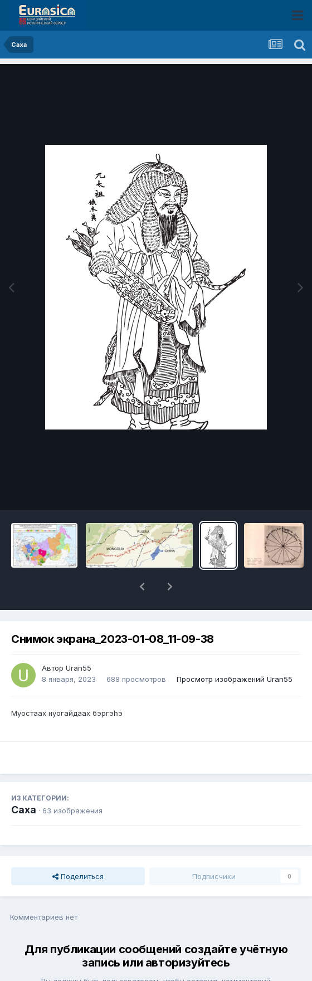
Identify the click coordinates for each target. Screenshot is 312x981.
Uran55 (78, 639)
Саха (23, 781)
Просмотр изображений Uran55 (234, 650)
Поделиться (78, 847)
